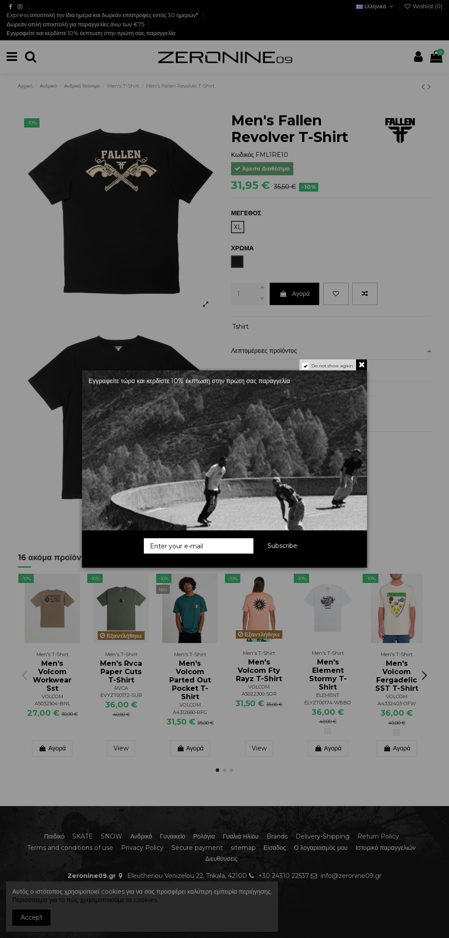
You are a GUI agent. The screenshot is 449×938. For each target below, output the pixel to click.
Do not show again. (332, 366)
